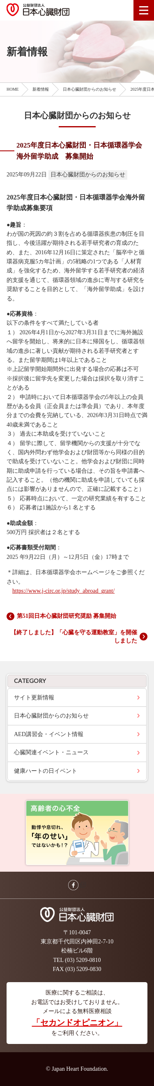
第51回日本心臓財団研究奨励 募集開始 (66, 616)
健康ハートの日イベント (45, 771)
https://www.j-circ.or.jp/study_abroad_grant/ (63, 591)
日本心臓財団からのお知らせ (51, 716)
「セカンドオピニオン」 (77, 1022)
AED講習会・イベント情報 (48, 734)
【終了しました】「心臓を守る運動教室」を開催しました (74, 636)
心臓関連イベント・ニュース (51, 752)
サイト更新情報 (34, 697)
